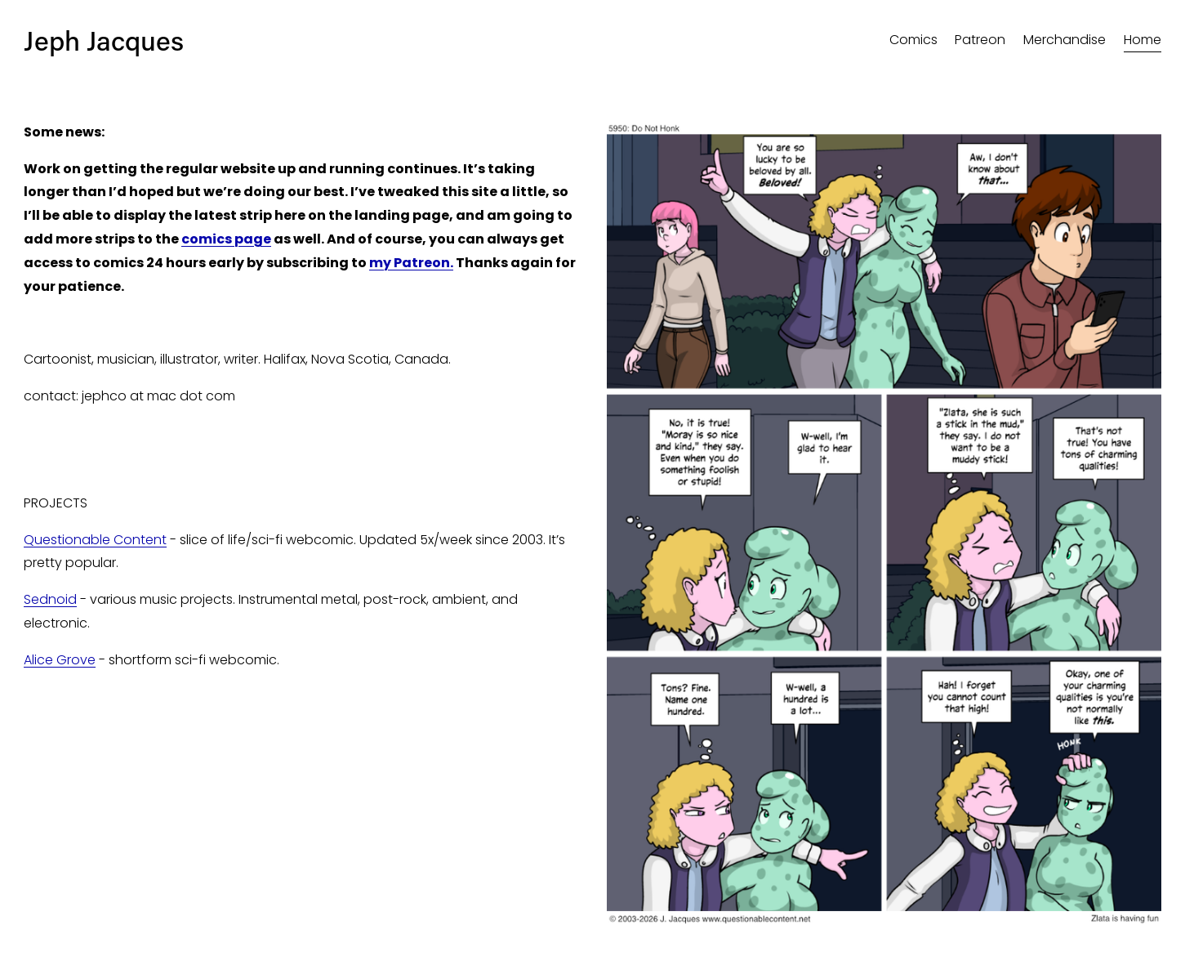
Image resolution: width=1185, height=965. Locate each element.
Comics (913, 39)
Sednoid (50, 599)
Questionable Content (95, 539)
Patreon (980, 39)
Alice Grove (60, 659)
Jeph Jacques (104, 40)
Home (1142, 39)
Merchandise (1064, 39)
